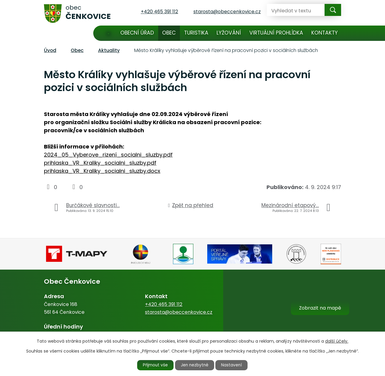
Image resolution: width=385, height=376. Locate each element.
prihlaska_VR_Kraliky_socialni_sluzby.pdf (100, 163)
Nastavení (233, 365)
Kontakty (324, 32)
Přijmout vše (154, 365)
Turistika (196, 32)
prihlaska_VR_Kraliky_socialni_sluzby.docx (102, 171)
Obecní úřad (137, 32)
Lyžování (229, 32)
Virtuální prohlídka (276, 32)
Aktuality (109, 50)
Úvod (108, 33)
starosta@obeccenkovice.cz (178, 312)
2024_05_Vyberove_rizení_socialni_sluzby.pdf (108, 154)
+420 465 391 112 (163, 304)
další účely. (336, 341)
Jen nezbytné (195, 365)
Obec (169, 32)
